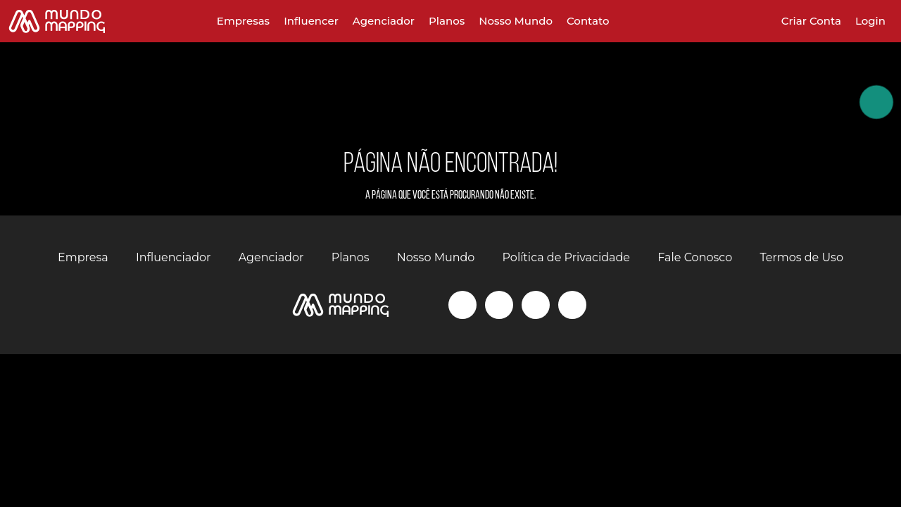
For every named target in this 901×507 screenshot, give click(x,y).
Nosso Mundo (516, 20)
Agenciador (384, 20)
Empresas (243, 20)
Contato (588, 20)
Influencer (311, 20)
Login (870, 20)
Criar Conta (811, 20)
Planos (447, 20)
